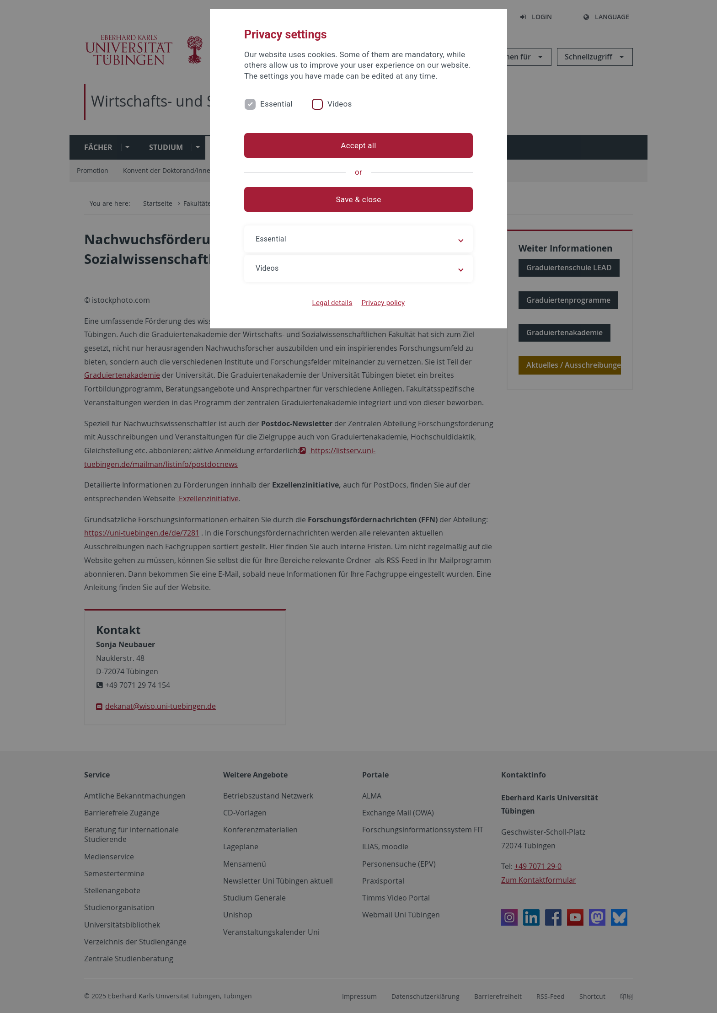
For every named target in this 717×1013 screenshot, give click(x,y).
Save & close (358, 199)
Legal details (332, 303)
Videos (339, 103)
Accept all (358, 145)
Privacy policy (383, 303)
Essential (276, 103)
